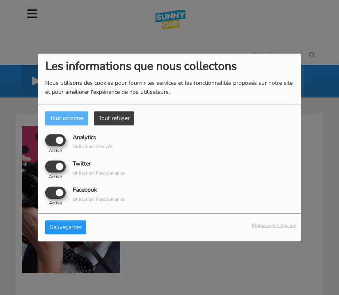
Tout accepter (67, 118)
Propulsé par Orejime (274, 226)
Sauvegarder (66, 227)
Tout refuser (114, 118)
